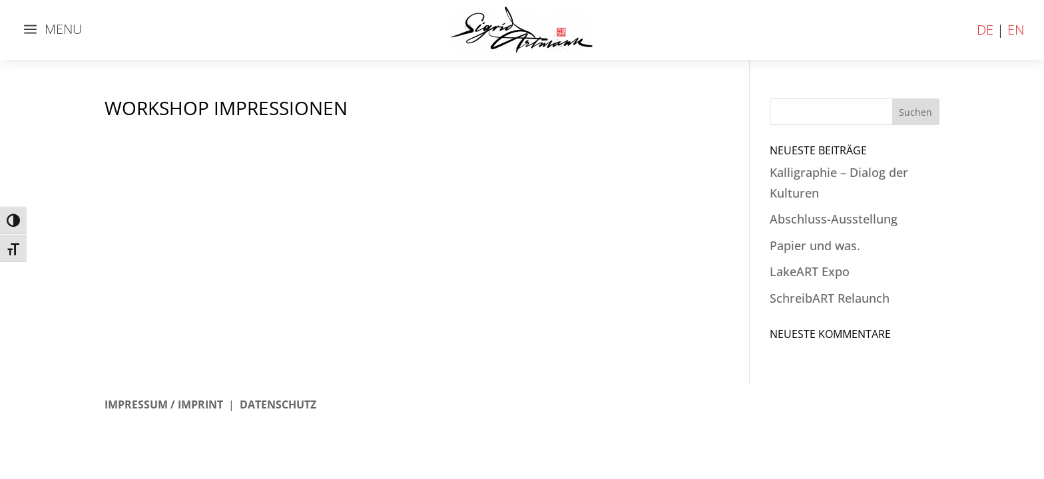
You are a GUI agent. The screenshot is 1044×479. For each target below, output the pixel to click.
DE (985, 30)
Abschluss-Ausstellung (834, 219)
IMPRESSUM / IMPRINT (164, 404)
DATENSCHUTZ (278, 404)
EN (1015, 30)
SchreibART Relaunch (830, 298)
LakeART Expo (810, 271)
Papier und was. (815, 245)
